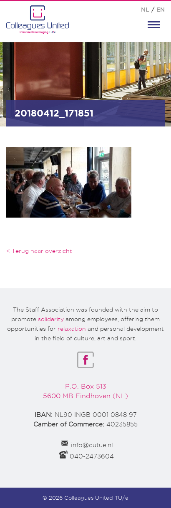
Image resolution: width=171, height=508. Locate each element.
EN (160, 9)
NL (145, 9)
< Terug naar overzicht (39, 251)
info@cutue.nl (92, 445)
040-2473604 (92, 456)
